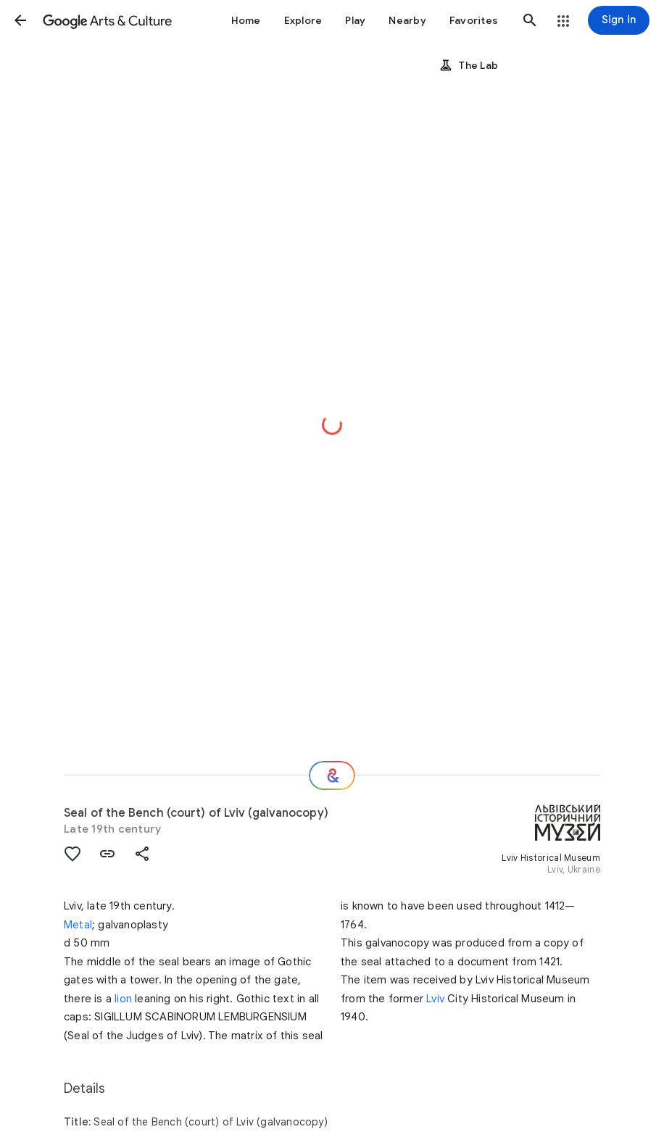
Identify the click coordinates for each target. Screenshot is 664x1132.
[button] (20, 20)
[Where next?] (332, 775)
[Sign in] (619, 20)
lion (123, 998)
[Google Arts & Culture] (107, 20)
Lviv (435, 998)
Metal (78, 924)
